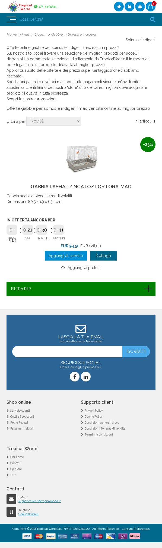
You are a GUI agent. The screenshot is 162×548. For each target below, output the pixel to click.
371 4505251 (48, 6)
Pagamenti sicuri (22, 428)
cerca (152, 19)
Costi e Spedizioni (22, 416)
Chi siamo (17, 457)
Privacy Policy (94, 410)
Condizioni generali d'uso (102, 422)
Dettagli (103, 256)
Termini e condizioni (99, 434)
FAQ (12, 475)
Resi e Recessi (20, 422)
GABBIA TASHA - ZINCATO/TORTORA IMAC (81, 187)
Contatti (15, 463)
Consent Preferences (135, 528)
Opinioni (16, 469)
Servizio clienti (20, 410)
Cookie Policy (94, 416)
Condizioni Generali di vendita (106, 428)
